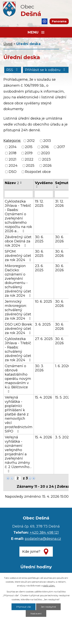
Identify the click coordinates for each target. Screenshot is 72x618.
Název (12, 183)
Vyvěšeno (44, 183)
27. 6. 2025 (44, 339)
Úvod (7, 44)
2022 (29, 159)
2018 (12, 153)
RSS (12, 70)
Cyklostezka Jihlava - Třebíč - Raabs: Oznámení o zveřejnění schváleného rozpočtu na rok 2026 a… (18, 216)
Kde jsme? (31, 551)
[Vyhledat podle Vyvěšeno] (43, 194)
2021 (12, 159)
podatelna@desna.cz (43, 539)
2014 (13, 147)
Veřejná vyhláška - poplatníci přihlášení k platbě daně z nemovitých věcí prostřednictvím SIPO (18, 414)
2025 (30, 165)
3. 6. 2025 (43, 324)
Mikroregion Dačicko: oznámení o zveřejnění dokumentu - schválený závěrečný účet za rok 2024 (18, 281)
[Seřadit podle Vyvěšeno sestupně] (37, 187)
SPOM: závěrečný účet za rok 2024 (18, 255)
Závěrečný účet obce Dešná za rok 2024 (18, 241)
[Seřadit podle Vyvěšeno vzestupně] (37, 186)
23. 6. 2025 (39, 268)
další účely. (49, 585)
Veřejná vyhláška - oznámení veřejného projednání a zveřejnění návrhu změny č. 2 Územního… (18, 454)
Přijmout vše (23, 606)
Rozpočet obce (38, 172)
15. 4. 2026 (43, 397)
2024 (13, 165)
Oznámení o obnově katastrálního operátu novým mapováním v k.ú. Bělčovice (18, 378)
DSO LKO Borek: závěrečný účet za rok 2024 (18, 328)
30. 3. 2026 (39, 368)
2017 (61, 147)
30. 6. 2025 (39, 239)
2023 (46, 159)
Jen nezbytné (48, 606)
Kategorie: (12, 140)
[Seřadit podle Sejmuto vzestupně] (57, 186)
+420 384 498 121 (44, 532)
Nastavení (36, 613)
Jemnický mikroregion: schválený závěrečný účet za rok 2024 (18, 310)
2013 (47, 141)
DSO (13, 172)
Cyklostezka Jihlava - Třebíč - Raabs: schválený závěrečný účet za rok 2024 (18, 349)
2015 (28, 147)
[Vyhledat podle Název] (18, 194)
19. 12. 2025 (39, 203)
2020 (45, 153)
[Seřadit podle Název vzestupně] (21, 181)
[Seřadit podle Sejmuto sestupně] (57, 187)
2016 (45, 147)
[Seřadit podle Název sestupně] (21, 183)
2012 (31, 141)
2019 (28, 153)
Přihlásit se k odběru (46, 70)
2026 (47, 165)
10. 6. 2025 (43, 301)
